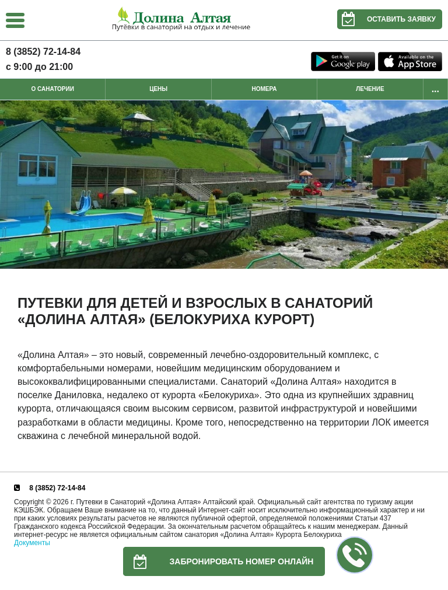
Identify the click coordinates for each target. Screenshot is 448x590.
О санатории (53, 89)
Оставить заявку (386, 19)
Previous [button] (12, 185)
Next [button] (436, 185)
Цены (158, 89)
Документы (32, 543)
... (435, 89)
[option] (224, 184)
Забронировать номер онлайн (218, 561)
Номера (264, 89)
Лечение (370, 89)
